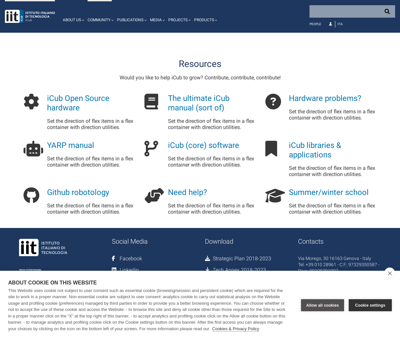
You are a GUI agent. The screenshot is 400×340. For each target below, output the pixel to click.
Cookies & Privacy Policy (235, 328)
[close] (389, 273)
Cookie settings (370, 305)
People (315, 24)
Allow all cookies (322, 305)
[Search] (352, 11)
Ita (340, 24)
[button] (72, 16)
